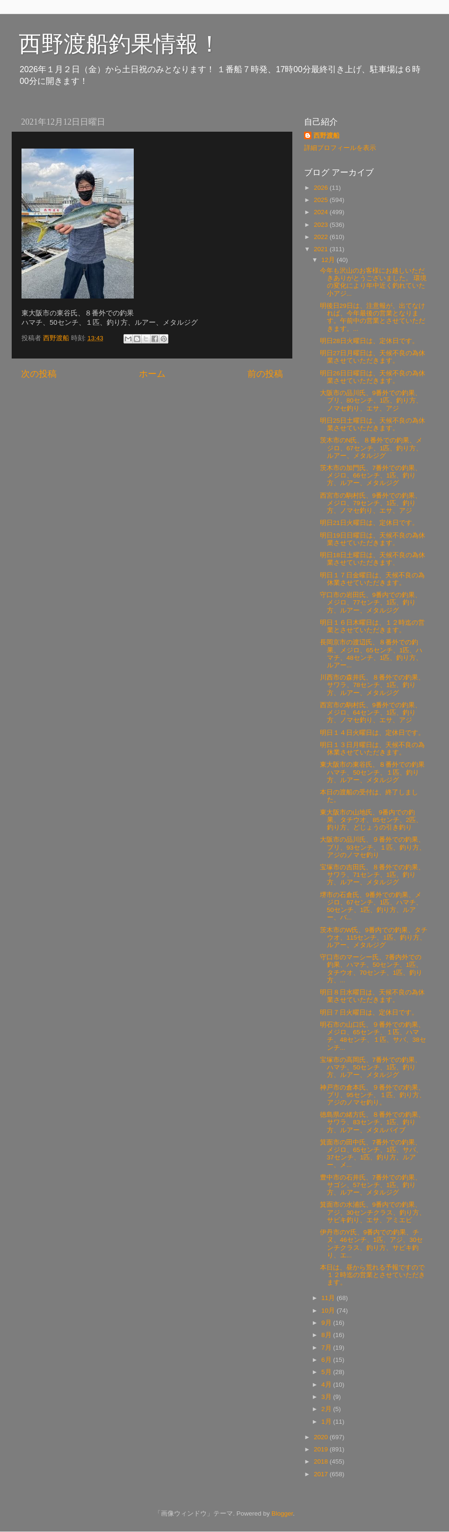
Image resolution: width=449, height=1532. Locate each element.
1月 (327, 1421)
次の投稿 (39, 374)
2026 (322, 187)
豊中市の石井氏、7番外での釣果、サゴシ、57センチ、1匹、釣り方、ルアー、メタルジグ (371, 1185)
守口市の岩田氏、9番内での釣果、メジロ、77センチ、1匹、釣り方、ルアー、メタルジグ (371, 602)
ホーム (152, 374)
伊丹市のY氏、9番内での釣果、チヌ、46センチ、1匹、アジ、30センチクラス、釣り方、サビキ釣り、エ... (371, 1244)
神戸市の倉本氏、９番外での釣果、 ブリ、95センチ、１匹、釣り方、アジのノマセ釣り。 (373, 1095)
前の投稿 (265, 374)
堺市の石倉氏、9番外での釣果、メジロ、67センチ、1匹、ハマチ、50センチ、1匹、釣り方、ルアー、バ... (371, 906)
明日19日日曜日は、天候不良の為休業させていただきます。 (372, 539)
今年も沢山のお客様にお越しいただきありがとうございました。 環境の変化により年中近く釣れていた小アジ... (373, 282)
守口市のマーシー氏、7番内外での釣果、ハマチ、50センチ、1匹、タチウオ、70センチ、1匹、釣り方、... (371, 969)
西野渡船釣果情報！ (120, 43)
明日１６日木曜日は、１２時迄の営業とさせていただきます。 (372, 626)
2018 (322, 1461)
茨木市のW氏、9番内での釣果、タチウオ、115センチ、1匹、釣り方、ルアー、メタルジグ (373, 938)
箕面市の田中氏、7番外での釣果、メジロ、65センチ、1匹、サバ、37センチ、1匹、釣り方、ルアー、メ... (371, 1154)
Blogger (282, 1513)
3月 (327, 1396)
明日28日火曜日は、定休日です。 (369, 340)
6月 (327, 1359)
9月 (327, 1322)
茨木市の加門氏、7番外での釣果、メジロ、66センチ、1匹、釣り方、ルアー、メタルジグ (371, 475)
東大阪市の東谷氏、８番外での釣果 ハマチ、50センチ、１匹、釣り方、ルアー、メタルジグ (372, 772)
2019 (322, 1449)
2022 (322, 236)
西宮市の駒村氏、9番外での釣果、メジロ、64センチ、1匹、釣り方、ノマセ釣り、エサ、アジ (371, 713)
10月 (329, 1310)
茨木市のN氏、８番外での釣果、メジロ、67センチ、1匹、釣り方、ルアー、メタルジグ (371, 448)
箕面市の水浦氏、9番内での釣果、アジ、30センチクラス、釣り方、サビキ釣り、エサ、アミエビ (373, 1212)
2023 (322, 224)
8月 (327, 1334)
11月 (329, 1297)
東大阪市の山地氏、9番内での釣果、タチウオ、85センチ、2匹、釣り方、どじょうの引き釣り (371, 820)
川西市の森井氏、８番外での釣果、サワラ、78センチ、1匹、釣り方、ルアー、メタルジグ (372, 685)
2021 (322, 249)
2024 (322, 212)
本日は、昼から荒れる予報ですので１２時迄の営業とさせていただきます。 (372, 1275)
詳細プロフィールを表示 (340, 147)
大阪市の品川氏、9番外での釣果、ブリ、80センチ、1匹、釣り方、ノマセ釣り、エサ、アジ (371, 400)
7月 (327, 1347)
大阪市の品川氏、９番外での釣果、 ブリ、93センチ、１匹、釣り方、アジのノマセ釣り (373, 847)
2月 (327, 1408)
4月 (327, 1384)
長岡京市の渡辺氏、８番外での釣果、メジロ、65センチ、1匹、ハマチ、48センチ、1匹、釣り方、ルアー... (371, 654)
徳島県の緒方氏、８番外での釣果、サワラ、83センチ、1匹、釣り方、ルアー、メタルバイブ (372, 1122)
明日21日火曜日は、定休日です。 (369, 522)
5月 (327, 1371)
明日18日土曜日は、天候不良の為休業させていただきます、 (372, 559)
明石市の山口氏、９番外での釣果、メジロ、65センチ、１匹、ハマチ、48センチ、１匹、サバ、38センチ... (373, 1036)
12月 (329, 259)
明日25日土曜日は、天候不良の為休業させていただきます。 (372, 424)
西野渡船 (326, 135)
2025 (322, 199)
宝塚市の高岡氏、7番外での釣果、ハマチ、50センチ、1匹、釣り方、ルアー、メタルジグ (371, 1067)
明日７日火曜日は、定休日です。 (369, 1012)
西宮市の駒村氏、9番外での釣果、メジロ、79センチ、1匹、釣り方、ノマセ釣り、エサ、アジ (371, 503)
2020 (322, 1437)
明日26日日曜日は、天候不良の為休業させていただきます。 (372, 377)
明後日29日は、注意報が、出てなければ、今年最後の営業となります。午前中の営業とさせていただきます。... (372, 317)
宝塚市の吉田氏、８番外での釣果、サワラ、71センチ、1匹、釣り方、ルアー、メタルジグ (372, 875)
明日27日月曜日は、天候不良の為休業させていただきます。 (372, 357)
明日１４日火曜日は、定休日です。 (372, 732)
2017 (322, 1474)
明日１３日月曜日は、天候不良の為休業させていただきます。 (372, 748)
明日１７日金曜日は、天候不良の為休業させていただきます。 (372, 579)
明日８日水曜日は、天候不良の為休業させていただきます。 (372, 996)
